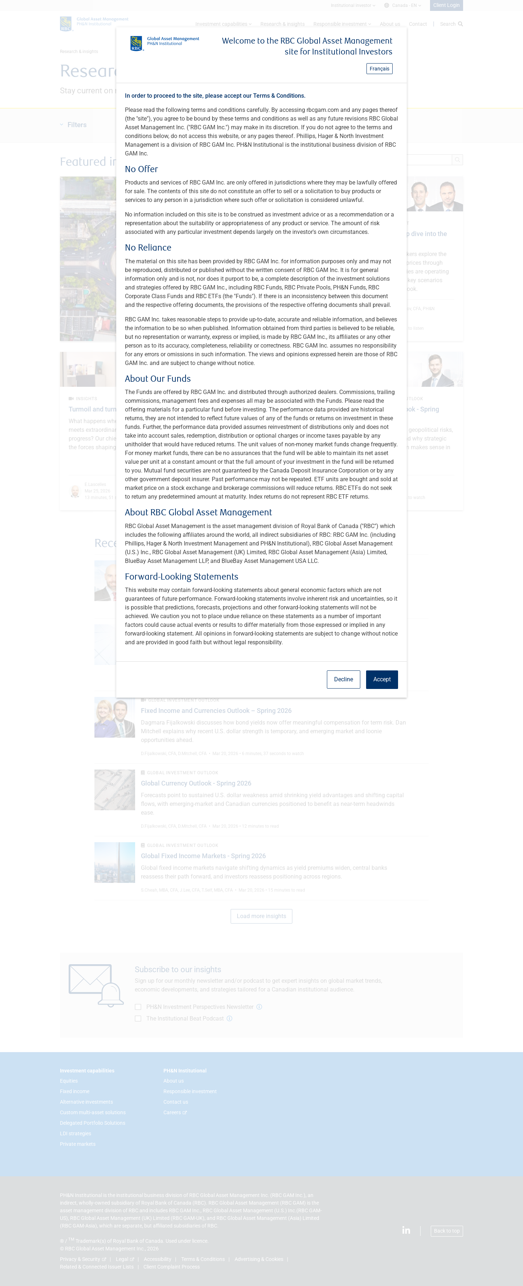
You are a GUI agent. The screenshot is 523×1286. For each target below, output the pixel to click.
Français (379, 69)
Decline (343, 679)
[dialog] (261, 643)
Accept (382, 679)
